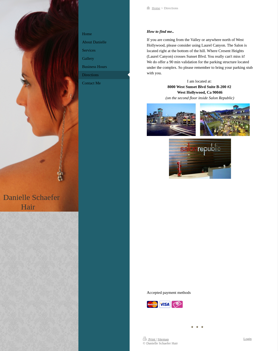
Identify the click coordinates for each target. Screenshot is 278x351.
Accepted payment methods (169, 292)
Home (156, 8)
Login (247, 339)
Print (149, 339)
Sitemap (163, 339)
